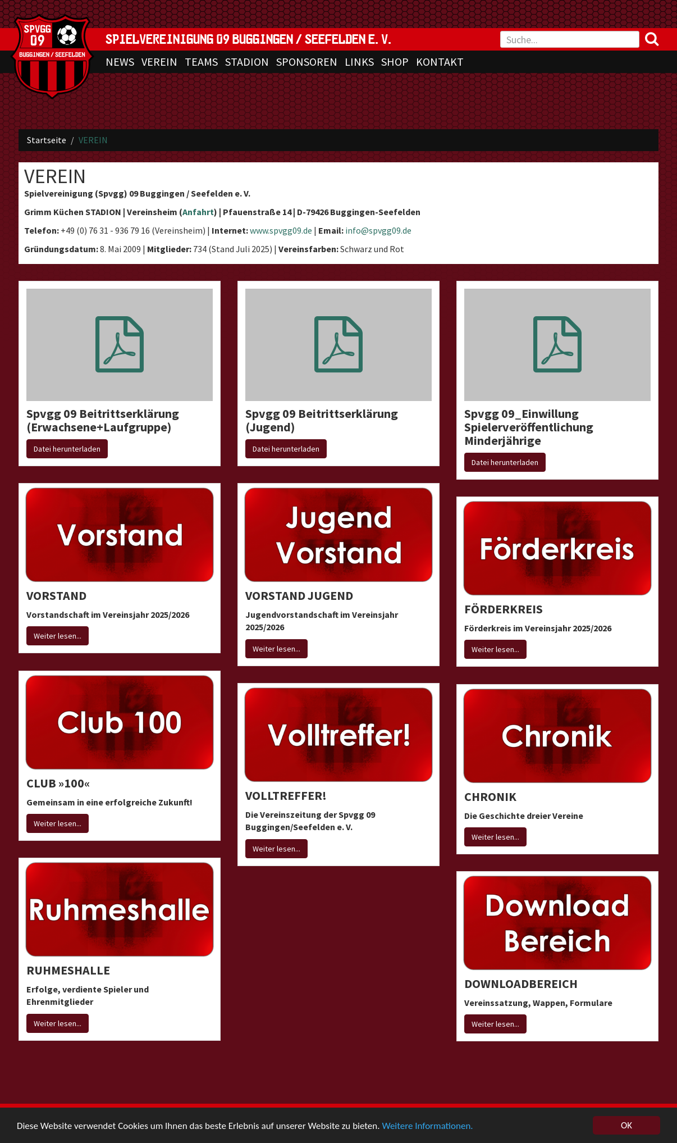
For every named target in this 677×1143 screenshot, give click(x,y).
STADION (247, 61)
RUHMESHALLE (68, 970)
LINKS (359, 61)
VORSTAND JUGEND (299, 595)
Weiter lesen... (57, 636)
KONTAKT (440, 61)
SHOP (395, 61)
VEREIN (159, 61)
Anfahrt (198, 211)
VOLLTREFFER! (286, 795)
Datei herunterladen (67, 449)
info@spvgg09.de (378, 230)
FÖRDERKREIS (503, 609)
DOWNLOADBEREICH (521, 983)
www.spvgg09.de (281, 230)
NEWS (120, 61)
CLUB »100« (58, 783)
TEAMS (201, 61)
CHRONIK (490, 796)
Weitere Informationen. (427, 1126)
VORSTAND (56, 595)
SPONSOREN (306, 61)
